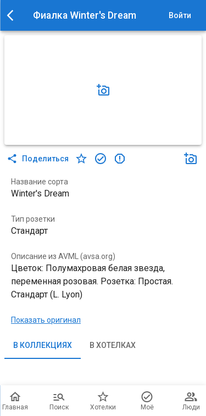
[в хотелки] (81, 159)
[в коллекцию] (100, 159)
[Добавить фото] (103, 90)
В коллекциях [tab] (42, 346)
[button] (103, 90)
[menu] (13, 15)
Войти (179, 15)
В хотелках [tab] (112, 346)
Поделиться (38, 159)
